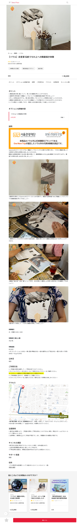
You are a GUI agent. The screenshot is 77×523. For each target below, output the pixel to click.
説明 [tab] (33, 82)
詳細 (63, 117)
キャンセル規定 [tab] (66, 82)
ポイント (11, 82)
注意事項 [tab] (56, 82)
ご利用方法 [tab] (40, 82)
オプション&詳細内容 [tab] (23, 82)
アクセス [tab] (48, 82)
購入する (44, 520)
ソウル (21, 53)
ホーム (10, 53)
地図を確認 (12, 467)
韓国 (15, 53)
